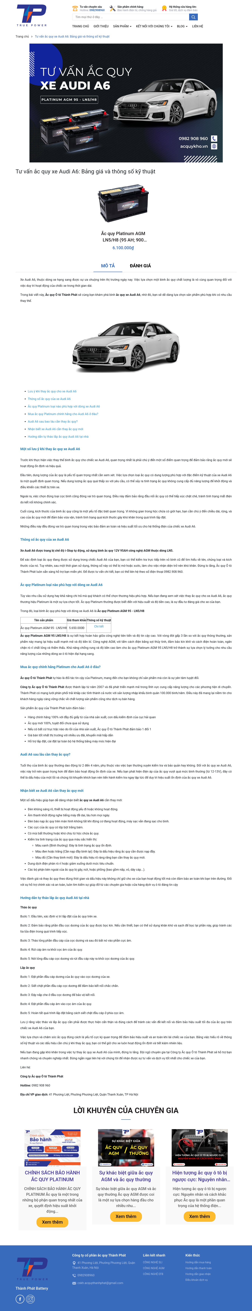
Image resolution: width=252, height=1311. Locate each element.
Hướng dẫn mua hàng (198, 1262)
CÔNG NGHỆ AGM (154, 1268)
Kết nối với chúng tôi (153, 26)
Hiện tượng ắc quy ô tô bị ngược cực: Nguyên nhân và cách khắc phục (199, 1176)
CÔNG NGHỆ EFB (153, 1274)
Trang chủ (80, 26)
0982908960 (97, 10)
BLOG (181, 26)
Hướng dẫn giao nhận (198, 1274)
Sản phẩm (121, 26)
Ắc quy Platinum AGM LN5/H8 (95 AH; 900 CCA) (123, 237)
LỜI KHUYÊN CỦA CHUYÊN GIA (126, 1110)
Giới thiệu (101, 26)
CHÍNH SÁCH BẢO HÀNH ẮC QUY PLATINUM (52, 1176)
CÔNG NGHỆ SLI (152, 1262)
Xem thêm (52, 1222)
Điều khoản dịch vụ (197, 1279)
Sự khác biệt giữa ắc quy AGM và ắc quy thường (126, 1176)
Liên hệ (197, 26)
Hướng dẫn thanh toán (199, 1268)
